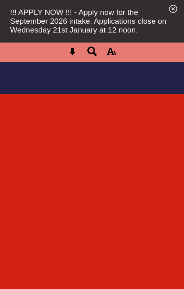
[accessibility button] (111, 54)
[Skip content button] (72, 54)
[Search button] (92, 54)
